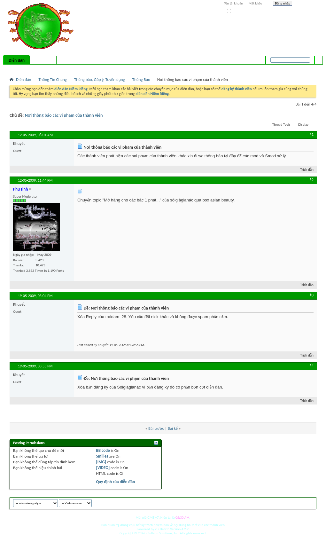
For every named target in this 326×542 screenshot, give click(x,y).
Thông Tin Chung (52, 79)
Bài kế (173, 428)
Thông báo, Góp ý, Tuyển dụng (99, 79)
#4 (312, 365)
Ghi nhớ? (236, 11)
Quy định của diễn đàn (115, 481)
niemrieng (280, 502)
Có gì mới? (43, 60)
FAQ (29, 69)
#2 (312, 179)
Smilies (102, 456)
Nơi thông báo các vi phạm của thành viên (64, 115)
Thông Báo (141, 79)
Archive (298, 502)
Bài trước (156, 428)
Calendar (43, 69)
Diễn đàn (17, 60)
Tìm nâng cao (305, 68)
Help (306, 4)
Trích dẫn (304, 170)
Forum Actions (65, 69)
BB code (103, 450)
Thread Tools (281, 124)
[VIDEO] (103, 467)
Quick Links (93, 69)
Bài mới (17, 69)
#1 (312, 134)
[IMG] (101, 462)
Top (310, 502)
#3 (312, 295)
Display (303, 124)
